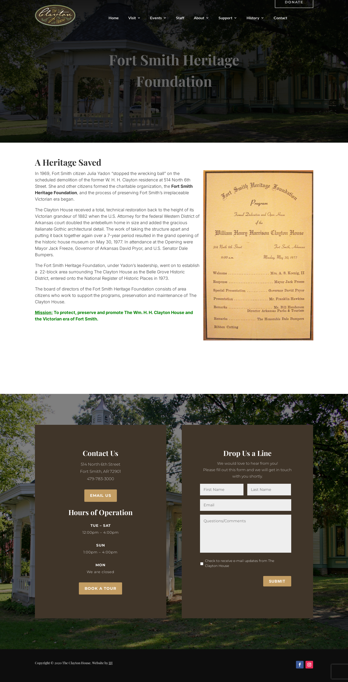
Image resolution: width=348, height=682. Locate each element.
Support (225, 17)
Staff (180, 17)
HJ (111, 663)
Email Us (100, 495)
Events (156, 17)
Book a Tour (100, 588)
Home (114, 17)
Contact (280, 17)
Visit (132, 17)
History (253, 17)
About (199, 17)
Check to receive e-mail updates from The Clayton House (240, 557)
